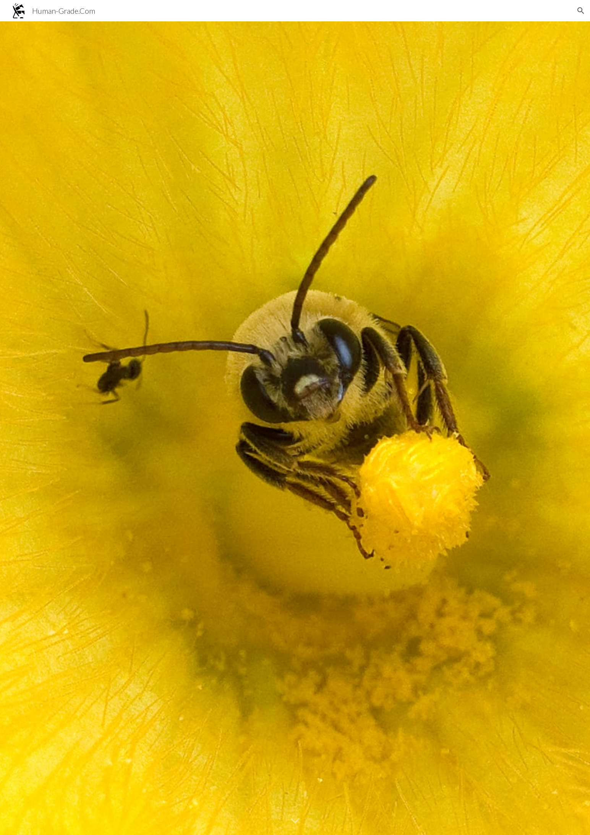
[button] (581, 11)
